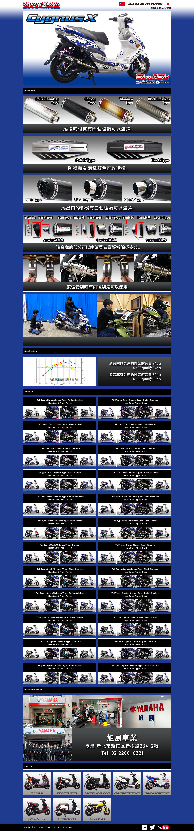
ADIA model (144, 5)
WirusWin (42, 5)
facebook (144, 827)
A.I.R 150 (97, 809)
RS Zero (37, 809)
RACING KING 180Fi (97, 783)
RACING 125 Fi (157, 783)
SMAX (37, 783)
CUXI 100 (67, 809)
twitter (152, 827)
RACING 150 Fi (127, 783)
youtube (163, 827)
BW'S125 (67, 783)
